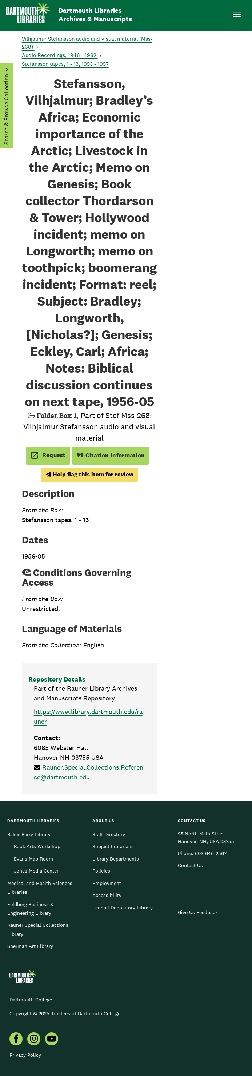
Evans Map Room (33, 858)
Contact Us (190, 865)
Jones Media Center (36, 870)
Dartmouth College (30, 999)
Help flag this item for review (89, 474)
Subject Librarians (113, 846)
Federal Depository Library (122, 907)
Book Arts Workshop (37, 846)
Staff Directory (108, 834)
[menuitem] (16, 1039)
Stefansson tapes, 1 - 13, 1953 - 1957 (65, 63)
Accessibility (106, 895)
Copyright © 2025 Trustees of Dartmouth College (64, 1013)
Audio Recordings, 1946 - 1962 (60, 55)
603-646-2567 (211, 853)
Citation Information (110, 455)
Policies (101, 870)
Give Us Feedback (198, 912)
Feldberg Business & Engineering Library (30, 908)
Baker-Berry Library (29, 834)
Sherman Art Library (30, 946)
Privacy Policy (25, 1055)
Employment (106, 883)
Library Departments (115, 858)
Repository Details (56, 679)
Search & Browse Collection (6, 109)
